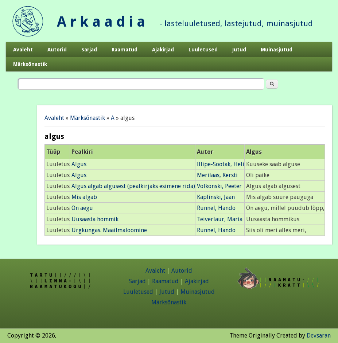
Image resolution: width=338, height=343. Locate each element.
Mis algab (84, 197)
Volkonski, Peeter (219, 186)
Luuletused (203, 49)
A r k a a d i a (101, 21)
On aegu (82, 207)
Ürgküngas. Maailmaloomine (109, 230)
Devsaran (319, 335)
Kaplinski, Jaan (216, 197)
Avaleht (23, 49)
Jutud (239, 49)
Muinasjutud (276, 49)
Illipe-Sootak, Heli (220, 164)
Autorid (57, 49)
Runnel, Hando (216, 207)
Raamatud (124, 49)
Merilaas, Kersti (217, 175)
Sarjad (89, 49)
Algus (78, 164)
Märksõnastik (30, 64)
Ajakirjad (163, 49)
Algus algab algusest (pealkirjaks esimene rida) (133, 186)
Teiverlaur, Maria (219, 219)
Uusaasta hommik (95, 219)
